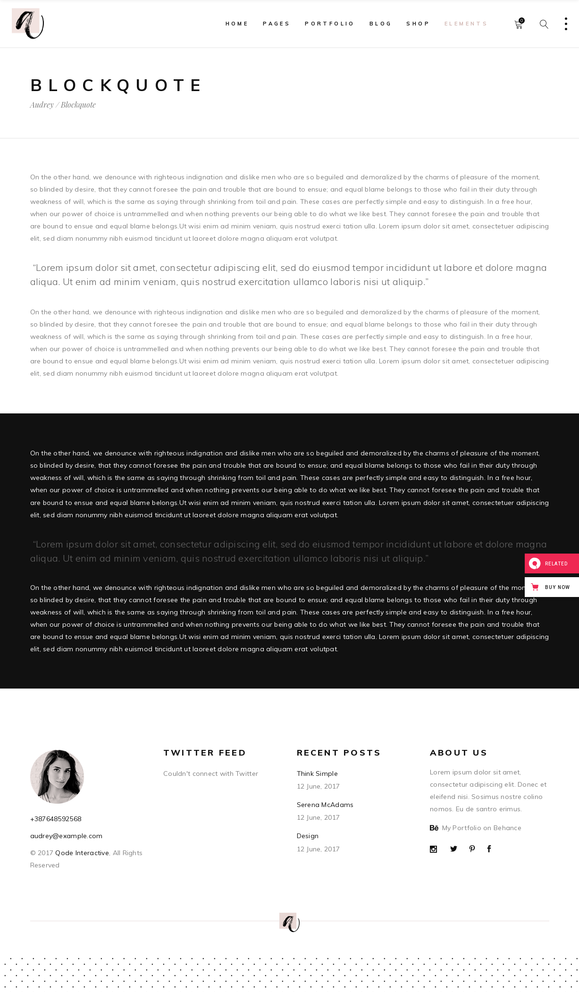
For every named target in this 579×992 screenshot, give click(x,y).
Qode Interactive (81, 853)
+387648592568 (56, 819)
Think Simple (317, 773)
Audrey (42, 105)
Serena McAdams (325, 804)
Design (308, 836)
